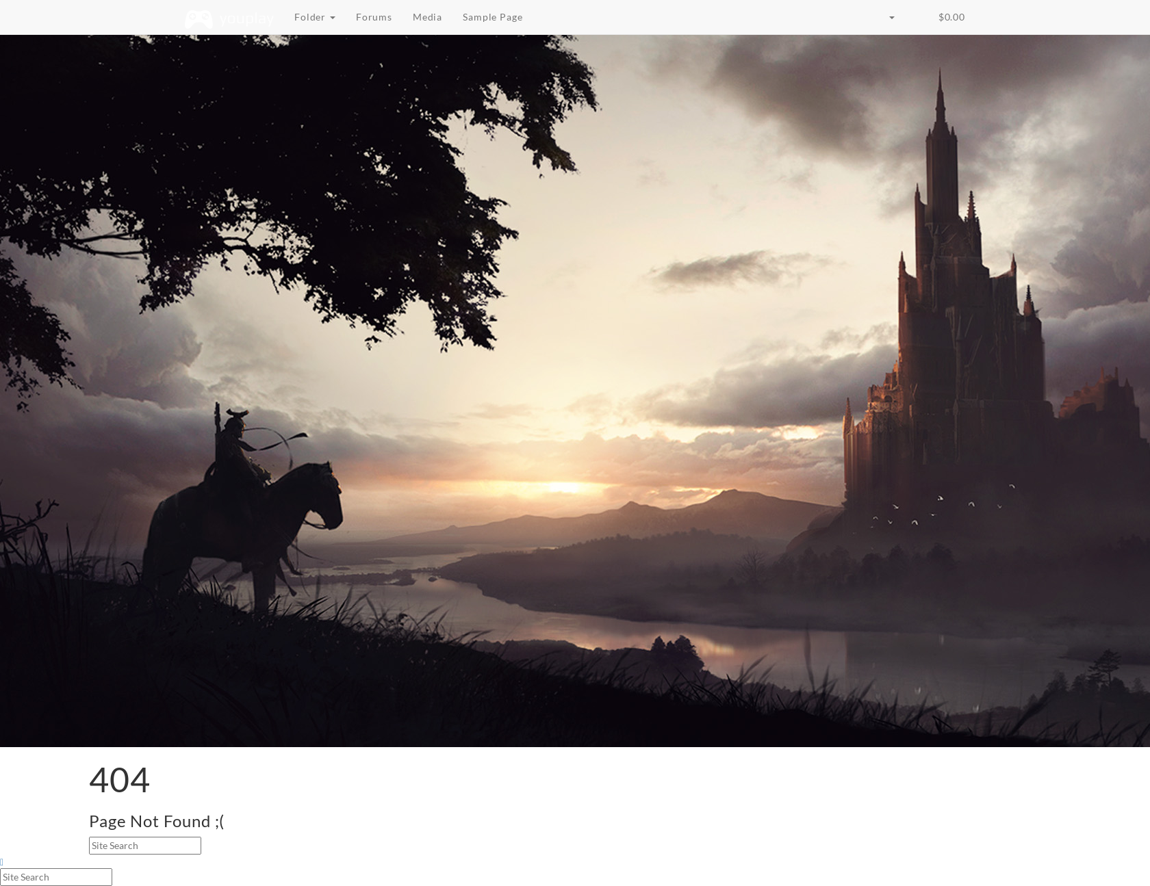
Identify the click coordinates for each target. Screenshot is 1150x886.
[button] (915, 10)
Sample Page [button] (492, 17)
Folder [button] (314, 17)
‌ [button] (950, 17)
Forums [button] (374, 17)
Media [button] (427, 17)
